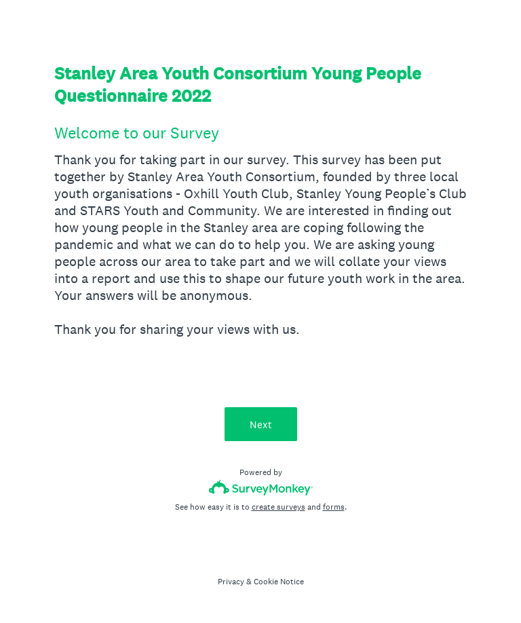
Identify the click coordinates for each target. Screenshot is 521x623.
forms (334, 507)
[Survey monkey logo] (261, 487)
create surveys (278, 507)
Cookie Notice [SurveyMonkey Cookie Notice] (279, 581)
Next (261, 424)
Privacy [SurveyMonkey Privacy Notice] (231, 581)
